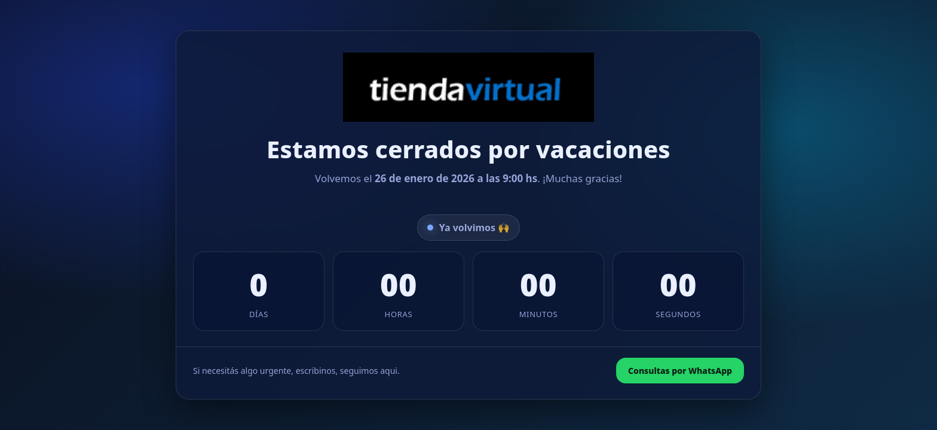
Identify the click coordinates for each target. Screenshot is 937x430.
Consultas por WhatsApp (680, 370)
